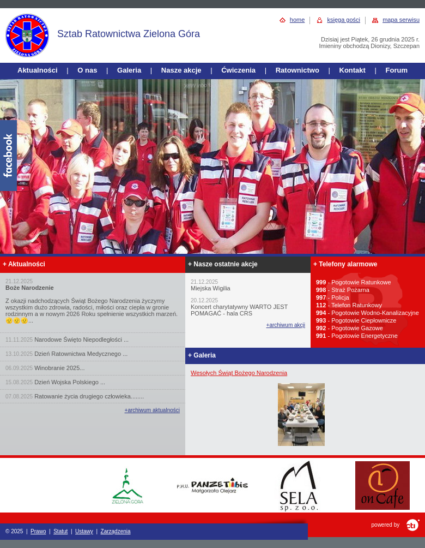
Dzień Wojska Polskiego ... (69, 382)
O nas (87, 70)
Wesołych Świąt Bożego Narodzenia (239, 373)
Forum (397, 70)
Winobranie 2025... (59, 368)
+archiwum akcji (285, 325)
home (297, 19)
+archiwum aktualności (152, 410)
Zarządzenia (116, 531)
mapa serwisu (401, 19)
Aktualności (37, 70)
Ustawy (84, 531)
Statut (60, 531)
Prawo (38, 531)
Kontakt (352, 70)
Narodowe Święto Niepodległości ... (81, 339)
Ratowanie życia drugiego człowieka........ (89, 396)
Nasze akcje (181, 70)
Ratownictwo (297, 70)
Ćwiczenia (238, 70)
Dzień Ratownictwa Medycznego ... (80, 353)
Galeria (129, 70)
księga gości (343, 19)
